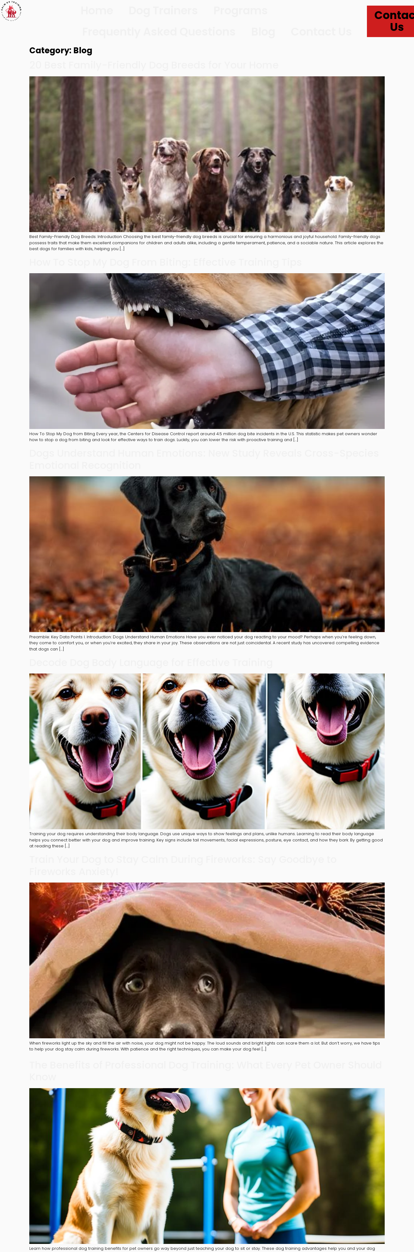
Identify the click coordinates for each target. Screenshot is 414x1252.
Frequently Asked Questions (159, 31)
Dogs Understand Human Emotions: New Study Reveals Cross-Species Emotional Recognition (204, 459)
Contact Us (321, 31)
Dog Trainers (163, 10)
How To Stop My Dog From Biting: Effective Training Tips (165, 262)
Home (97, 10)
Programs (241, 10)
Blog (263, 31)
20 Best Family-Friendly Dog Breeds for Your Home (154, 65)
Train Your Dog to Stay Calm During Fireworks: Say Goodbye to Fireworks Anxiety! (183, 865)
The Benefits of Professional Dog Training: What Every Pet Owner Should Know (205, 1071)
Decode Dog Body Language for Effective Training (151, 662)
